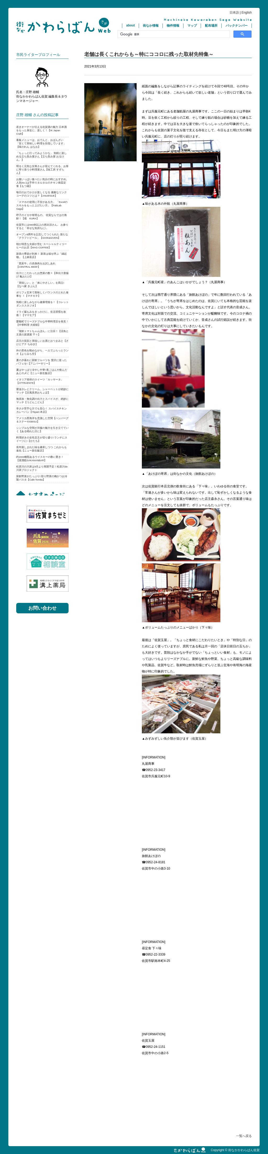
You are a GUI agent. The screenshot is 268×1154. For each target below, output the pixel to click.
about (130, 25)
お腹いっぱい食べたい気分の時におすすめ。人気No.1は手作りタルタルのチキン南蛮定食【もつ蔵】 (42, 182)
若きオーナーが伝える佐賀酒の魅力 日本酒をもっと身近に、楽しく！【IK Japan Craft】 (41, 130)
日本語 (234, 12)
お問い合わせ (42, 608)
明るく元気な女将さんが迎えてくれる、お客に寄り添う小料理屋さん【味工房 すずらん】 (42, 169)
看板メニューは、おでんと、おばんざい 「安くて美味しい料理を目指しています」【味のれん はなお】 (41, 143)
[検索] (173, 34)
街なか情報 (151, 25)
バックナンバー (237, 25)
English (247, 12)
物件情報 (173, 25)
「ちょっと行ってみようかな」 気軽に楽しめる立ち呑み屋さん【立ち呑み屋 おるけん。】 (41, 156)
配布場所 (211, 25)
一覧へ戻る (244, 1136)
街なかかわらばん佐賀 (63, 25)
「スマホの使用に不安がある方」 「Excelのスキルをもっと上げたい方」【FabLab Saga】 (42, 205)
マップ (192, 25)
